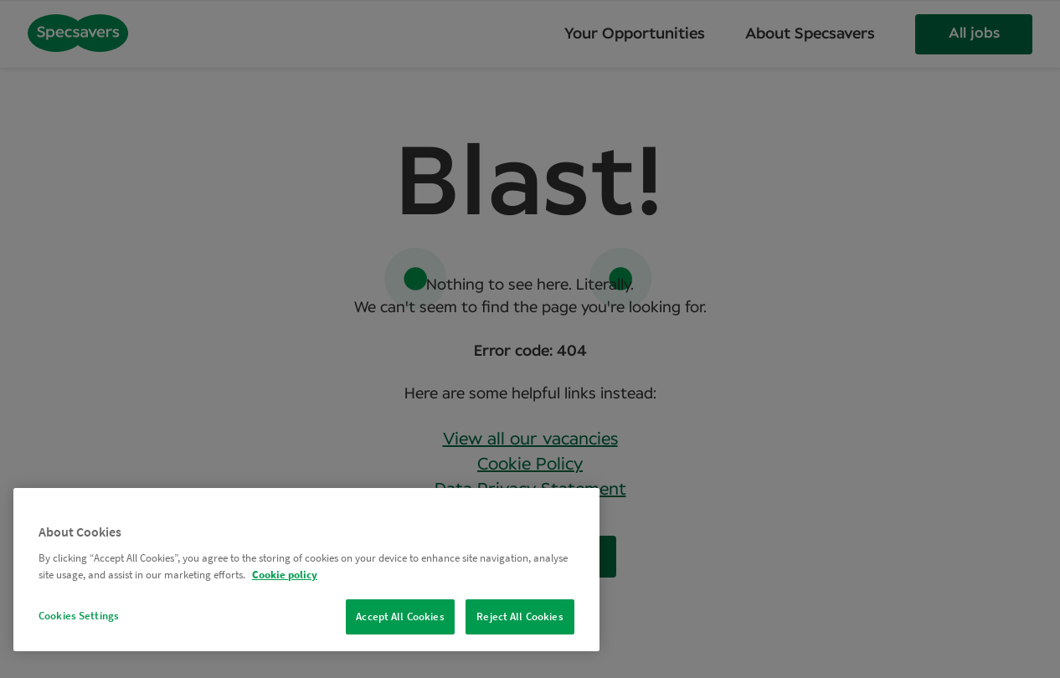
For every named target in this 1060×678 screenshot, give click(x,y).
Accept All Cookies (400, 616)
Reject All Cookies (519, 616)
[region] (306, 569)
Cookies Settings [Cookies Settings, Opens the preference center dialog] (79, 616)
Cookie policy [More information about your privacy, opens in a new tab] (284, 575)
